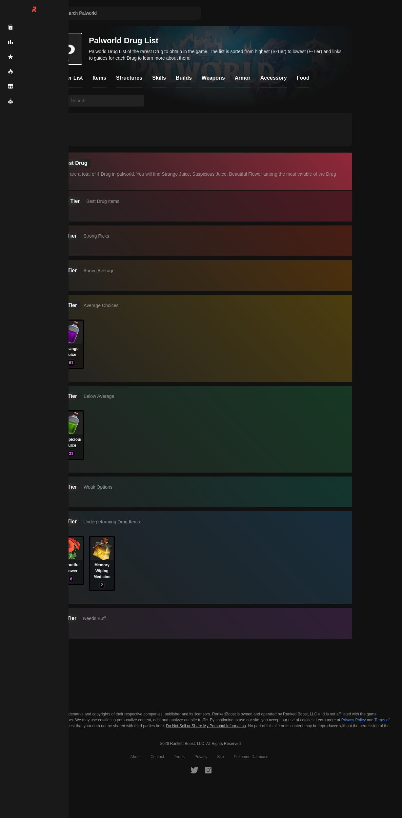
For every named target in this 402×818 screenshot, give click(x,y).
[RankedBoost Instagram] (208, 769)
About (136, 756)
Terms (179, 756)
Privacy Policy (353, 720)
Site (220, 756)
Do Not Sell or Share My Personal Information (206, 726)
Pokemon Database (251, 756)
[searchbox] (105, 101)
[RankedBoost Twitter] (194, 769)
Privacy (200, 756)
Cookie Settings (29, 726)
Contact (157, 756)
